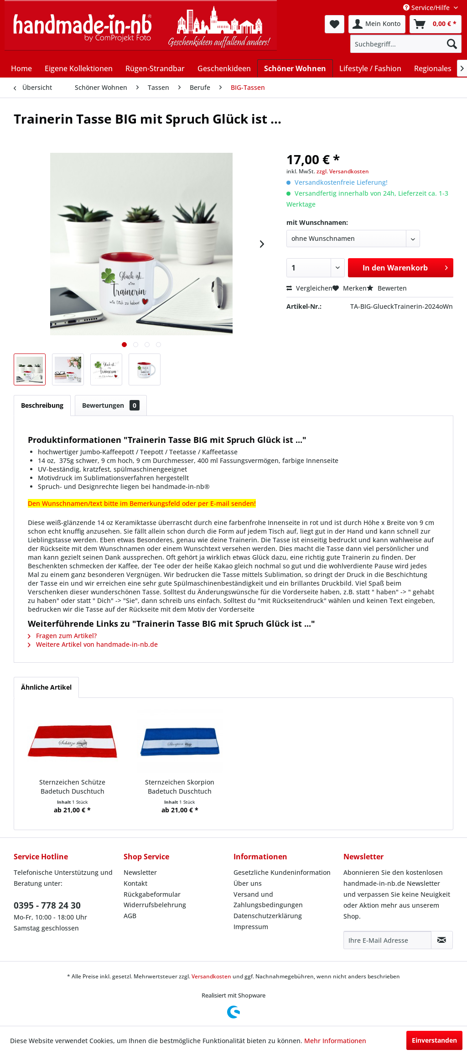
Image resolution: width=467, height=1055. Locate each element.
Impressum (251, 926)
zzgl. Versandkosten (343, 171)
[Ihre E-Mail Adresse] (387, 940)
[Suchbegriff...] (406, 44)
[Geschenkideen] (224, 68)
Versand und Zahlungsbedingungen (268, 899)
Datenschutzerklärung (268, 915)
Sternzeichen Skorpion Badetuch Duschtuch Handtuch (179, 787)
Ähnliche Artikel (46, 687)
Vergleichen (309, 288)
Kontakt (135, 883)
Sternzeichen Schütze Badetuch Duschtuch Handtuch (72, 787)
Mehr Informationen (335, 1040)
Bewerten (387, 288)
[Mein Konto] (376, 24)
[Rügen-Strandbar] (155, 68)
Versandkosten (211, 976)
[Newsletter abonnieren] (442, 940)
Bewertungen (111, 405)
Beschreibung (42, 405)
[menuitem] (334, 24)
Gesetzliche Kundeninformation (282, 872)
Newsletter (140, 872)
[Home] (21, 68)
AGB (130, 915)
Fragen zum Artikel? (62, 635)
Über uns (248, 883)
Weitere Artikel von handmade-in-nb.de (93, 644)
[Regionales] (433, 68)
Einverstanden (434, 1040)
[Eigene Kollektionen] (78, 68)
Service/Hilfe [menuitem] (427, 7)
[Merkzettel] (334, 24)
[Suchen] (452, 44)
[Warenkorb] (436, 24)
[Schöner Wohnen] (295, 68)
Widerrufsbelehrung (155, 904)
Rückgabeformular (152, 894)
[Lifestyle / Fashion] (370, 68)
